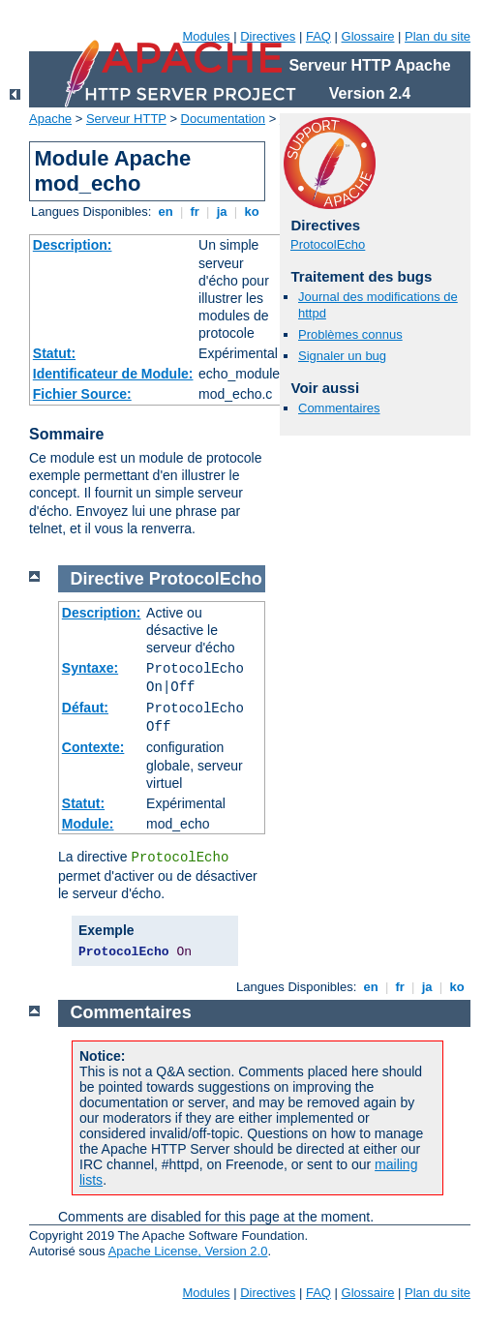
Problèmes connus (350, 334)
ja (221, 211)
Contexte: (93, 747)
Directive (107, 578)
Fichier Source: (82, 394)
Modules (205, 36)
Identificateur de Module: (113, 373)
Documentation (223, 118)
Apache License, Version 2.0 (188, 1251)
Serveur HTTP (126, 118)
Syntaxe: (90, 668)
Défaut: (85, 707)
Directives (267, 36)
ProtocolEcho (327, 244)
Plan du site (437, 36)
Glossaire (368, 36)
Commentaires (339, 408)
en (165, 211)
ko (251, 211)
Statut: (54, 353)
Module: (88, 823)
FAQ (318, 36)
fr (195, 211)
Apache (50, 118)
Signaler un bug (342, 355)
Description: (72, 245)
